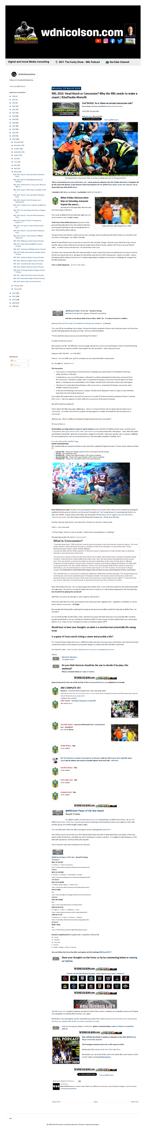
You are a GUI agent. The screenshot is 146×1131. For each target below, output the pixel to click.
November (17, 145)
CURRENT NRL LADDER (69, 698)
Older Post (134, 1102)
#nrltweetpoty (105, 1057)
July (15, 159)
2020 (14, 116)
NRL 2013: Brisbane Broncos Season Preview (29, 267)
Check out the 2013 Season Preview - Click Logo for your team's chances (95, 973)
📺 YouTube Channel (117, 62)
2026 (14, 96)
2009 (14, 303)
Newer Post (56, 1102)
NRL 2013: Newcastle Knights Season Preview (29, 278)
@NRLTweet (72, 187)
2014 (14, 136)
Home (96, 1102)
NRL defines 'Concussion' (76, 537)
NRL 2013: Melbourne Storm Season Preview (29, 241)
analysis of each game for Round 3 (87, 758)
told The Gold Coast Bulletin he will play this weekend (82, 323)
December (17, 142)
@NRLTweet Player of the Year (77, 311)
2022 (14, 109)
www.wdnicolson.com (78, 182)
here (70, 703)
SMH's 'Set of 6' (76, 693)
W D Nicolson (88, 116)
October (17, 149)
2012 (14, 293)
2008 (14, 306)
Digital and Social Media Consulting (28, 62)
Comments (15, 365)
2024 (14, 103)
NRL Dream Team (114, 758)
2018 (14, 123)
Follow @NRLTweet (111, 120)
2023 (14, 106)
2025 (14, 100)
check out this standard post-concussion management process (90, 649)
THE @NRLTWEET (68, 659)
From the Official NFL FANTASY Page (65, 441)
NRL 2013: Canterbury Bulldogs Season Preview (30, 249)
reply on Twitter (88, 672)
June (16, 162)
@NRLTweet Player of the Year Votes (111, 106)
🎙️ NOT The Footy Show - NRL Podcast (77, 62)
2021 (14, 113)
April (15, 168)
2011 (14, 296)
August (16, 155)
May (15, 165)
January (17, 289)
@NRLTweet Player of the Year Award (85, 811)
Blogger (96, 1124)
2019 (14, 119)
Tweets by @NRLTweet (17, 86)
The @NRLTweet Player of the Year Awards (115, 185)
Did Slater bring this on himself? (84, 701)
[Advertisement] (27, 329)
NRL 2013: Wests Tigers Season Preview (27, 281)
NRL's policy (56, 399)
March (16, 172)
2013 (14, 139)
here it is (70, 363)
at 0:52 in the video (78, 265)
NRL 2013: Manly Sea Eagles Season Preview (29, 261)
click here (114, 760)
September (18, 152)
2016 (14, 129)
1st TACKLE (72, 192)
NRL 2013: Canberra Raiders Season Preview (29, 257)
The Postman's (68, 758)
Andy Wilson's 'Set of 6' (89, 693)
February (17, 286)
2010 (14, 300)
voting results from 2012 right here (107, 1049)
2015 (14, 133)
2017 (14, 126)
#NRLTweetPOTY (105, 830)
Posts (13, 361)
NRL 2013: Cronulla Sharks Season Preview (28, 264)
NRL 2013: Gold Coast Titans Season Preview (29, 275)
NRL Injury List (60, 1011)
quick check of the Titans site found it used (82, 431)
